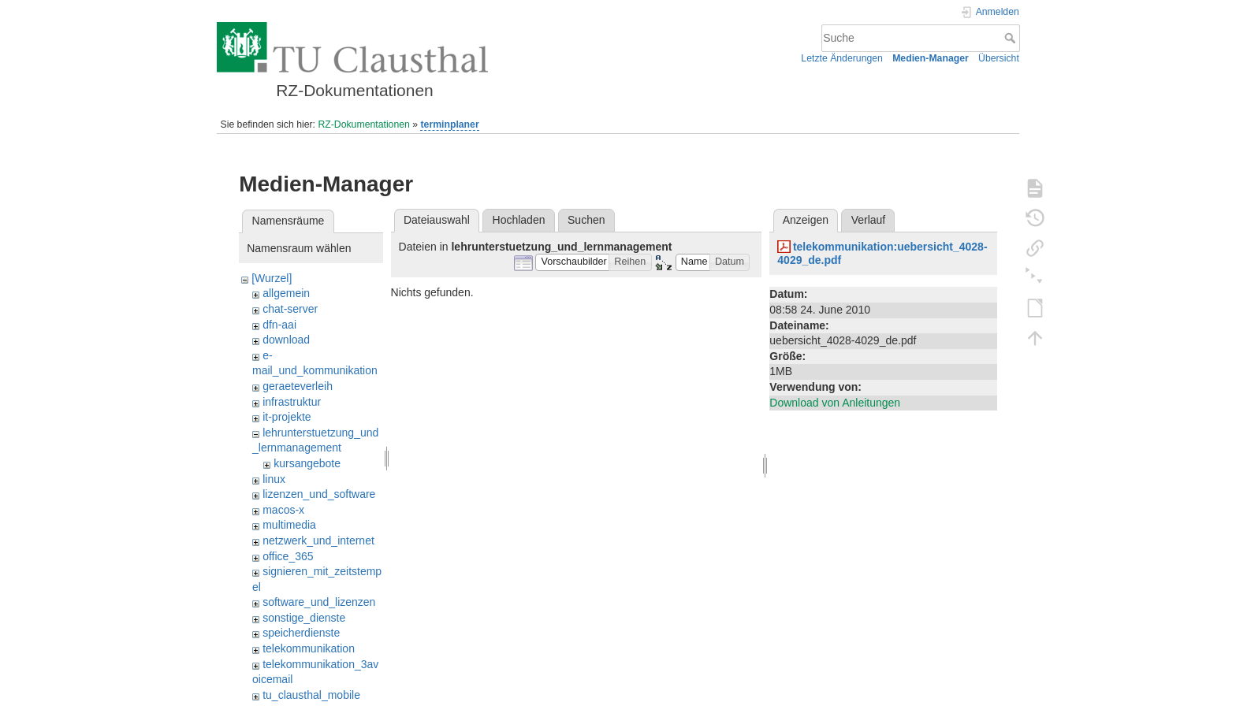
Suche (1011, 37)
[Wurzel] (271, 278)
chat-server (290, 309)
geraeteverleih (297, 386)
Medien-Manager (930, 58)
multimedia (289, 524)
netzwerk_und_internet (318, 540)
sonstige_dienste (303, 617)
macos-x (283, 509)
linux (273, 479)
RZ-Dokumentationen (363, 124)
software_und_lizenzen (318, 602)
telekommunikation (308, 648)
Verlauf (868, 220)
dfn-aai (279, 324)
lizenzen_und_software (318, 494)
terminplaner (449, 124)
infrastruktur (291, 402)
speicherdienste (301, 632)
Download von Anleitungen (834, 402)
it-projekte (286, 417)
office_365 (287, 556)
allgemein (286, 293)
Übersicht (998, 58)
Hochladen (519, 220)
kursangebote (307, 463)
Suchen (586, 220)
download (286, 339)
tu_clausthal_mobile (311, 695)
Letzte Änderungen (842, 58)
